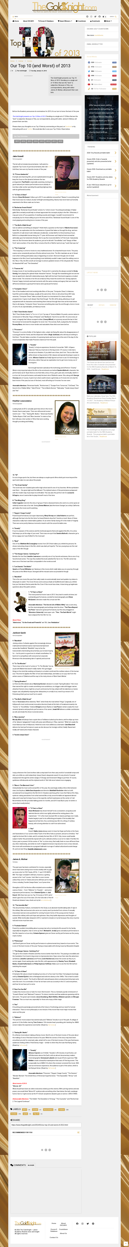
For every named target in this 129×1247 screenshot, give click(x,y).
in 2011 (50, 167)
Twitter (29, 129)
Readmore (105, 369)
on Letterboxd (45, 900)
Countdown (81, 21)
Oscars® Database (46, 21)
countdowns (98, 35)
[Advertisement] (26, 90)
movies (29, 61)
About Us (63, 1233)
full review (51, 1025)
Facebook (68, 126)
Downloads (95, 21)
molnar (20, 61)
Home (16, 21)
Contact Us (54, 1237)
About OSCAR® (28, 21)
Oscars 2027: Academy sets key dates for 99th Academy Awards (100, 388)
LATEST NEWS (92, 272)
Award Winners (65, 21)
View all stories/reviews (60, 192)
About (108, 21)
